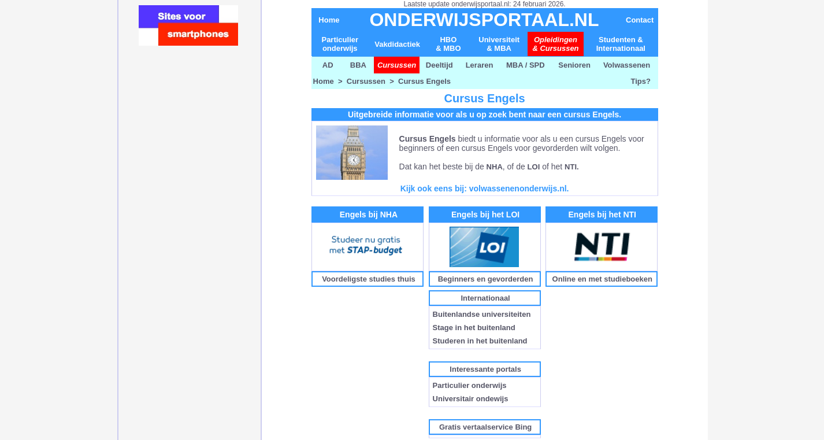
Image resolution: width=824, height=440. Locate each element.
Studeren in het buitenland (480, 341)
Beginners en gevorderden (485, 279)
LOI (534, 166)
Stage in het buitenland (474, 327)
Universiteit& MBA (498, 44)
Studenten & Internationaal (620, 44)
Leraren (479, 65)
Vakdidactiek (397, 44)
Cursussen (366, 81)
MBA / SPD (525, 65)
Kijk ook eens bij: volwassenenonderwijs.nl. (484, 188)
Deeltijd (439, 65)
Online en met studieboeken (602, 279)
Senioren (574, 65)
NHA (495, 166)
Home (328, 20)
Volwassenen (627, 65)
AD (327, 65)
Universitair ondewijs (470, 398)
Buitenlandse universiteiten (482, 314)
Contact (640, 20)
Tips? (641, 81)
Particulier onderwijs (339, 44)
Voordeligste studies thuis (368, 279)
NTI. (572, 166)
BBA (358, 65)
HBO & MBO (448, 44)
